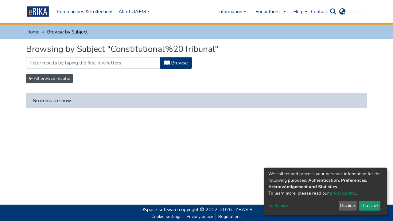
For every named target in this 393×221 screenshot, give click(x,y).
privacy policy (343, 193)
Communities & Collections (85, 11)
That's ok (369, 205)
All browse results (49, 78)
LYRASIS (243, 209)
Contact (319, 11)
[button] (342, 11)
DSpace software (159, 209)
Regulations (230, 216)
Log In (355, 11)
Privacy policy (200, 216)
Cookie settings (166, 216)
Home (33, 32)
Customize (278, 205)
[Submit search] (333, 12)
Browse (176, 63)
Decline (347, 205)
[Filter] (93, 63)
